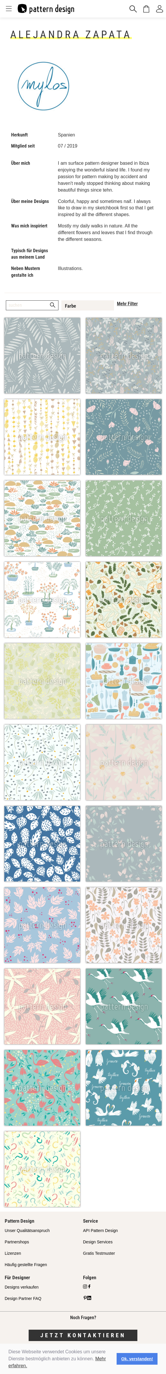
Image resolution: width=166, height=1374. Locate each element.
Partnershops (17, 1242)
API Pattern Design (100, 1230)
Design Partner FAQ (23, 1298)
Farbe (70, 306)
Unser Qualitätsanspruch (27, 1230)
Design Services (98, 1242)
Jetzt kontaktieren (83, 1335)
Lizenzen (13, 1253)
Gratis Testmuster (99, 1253)
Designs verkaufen (22, 1287)
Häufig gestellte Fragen (26, 1264)
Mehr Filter (127, 303)
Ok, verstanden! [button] (137, 1359)
